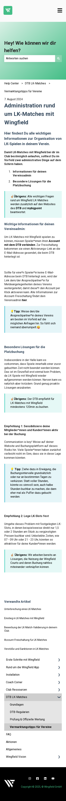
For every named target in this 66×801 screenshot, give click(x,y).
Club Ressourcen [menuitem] (16, 689)
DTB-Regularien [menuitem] (19, 712)
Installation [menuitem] (13, 674)
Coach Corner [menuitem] (14, 682)
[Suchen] (58, 58)
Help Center (11, 83)
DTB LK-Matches (35, 83)
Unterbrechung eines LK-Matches (22, 609)
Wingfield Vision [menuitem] (16, 756)
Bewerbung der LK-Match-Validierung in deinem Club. (30, 629)
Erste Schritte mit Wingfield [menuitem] (23, 659)
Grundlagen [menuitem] (17, 704)
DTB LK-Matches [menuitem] (16, 697)
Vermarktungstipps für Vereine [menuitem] (31, 727)
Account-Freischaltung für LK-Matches (25, 639)
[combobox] (29, 58)
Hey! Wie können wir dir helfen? (30, 46)
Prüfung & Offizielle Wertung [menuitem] (27, 719)
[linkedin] (45, 778)
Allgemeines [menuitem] (13, 749)
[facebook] (37, 778)
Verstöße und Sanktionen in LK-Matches (26, 648)
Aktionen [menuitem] (11, 742)
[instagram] (30, 778)
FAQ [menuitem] (8, 734)
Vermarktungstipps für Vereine (23, 91)
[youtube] (53, 778)
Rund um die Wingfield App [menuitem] (22, 667)
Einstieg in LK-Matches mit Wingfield (24, 618)
